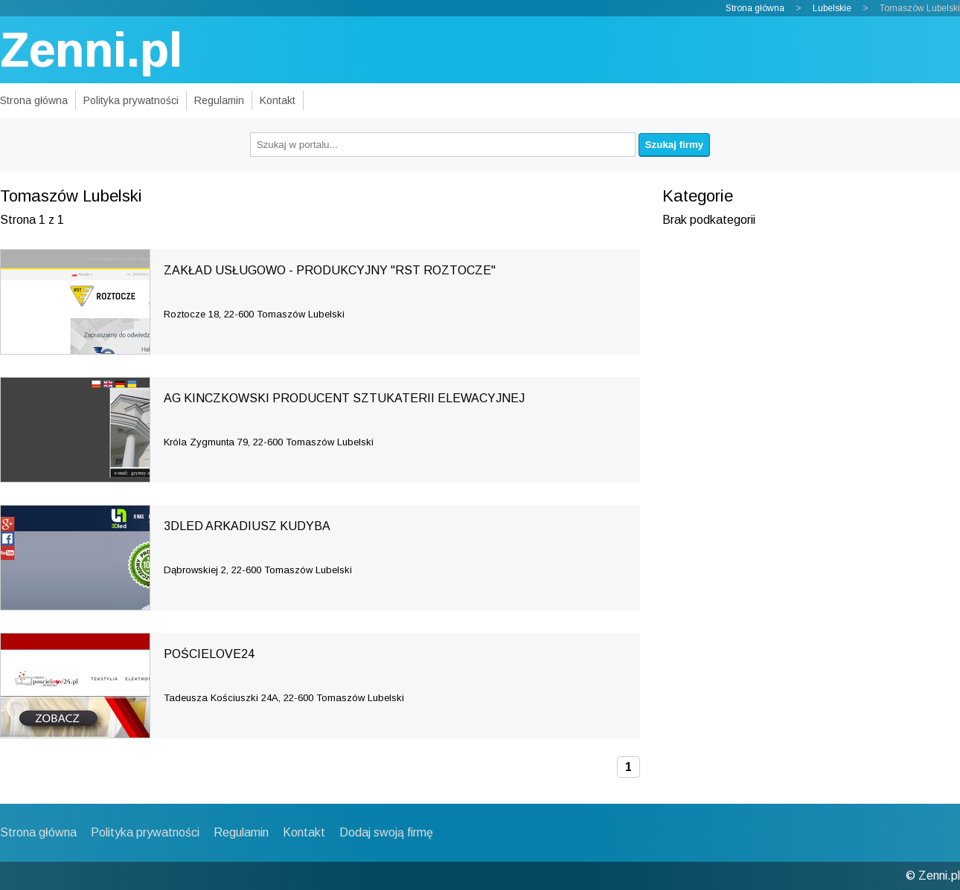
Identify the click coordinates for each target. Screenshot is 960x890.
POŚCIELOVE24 (209, 654)
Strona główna (755, 8)
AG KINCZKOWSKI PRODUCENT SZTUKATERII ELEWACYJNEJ (344, 398)
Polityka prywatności (131, 100)
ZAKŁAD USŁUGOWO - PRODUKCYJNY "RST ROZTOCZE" (330, 270)
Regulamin (219, 100)
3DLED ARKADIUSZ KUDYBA (247, 526)
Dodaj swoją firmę (386, 832)
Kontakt (277, 100)
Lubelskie (832, 8)
